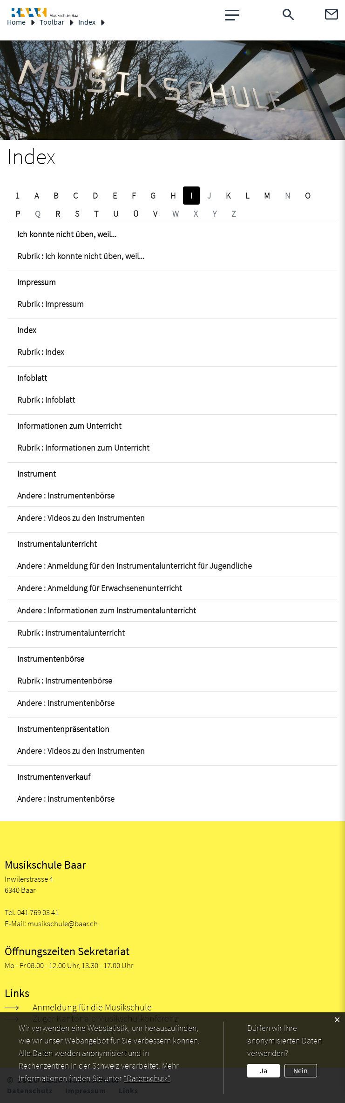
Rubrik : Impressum (50, 304)
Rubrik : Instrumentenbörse (64, 680)
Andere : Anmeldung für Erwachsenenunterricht (99, 588)
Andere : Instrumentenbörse (66, 495)
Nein (300, 1070)
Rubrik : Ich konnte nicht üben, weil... (80, 256)
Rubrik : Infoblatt (46, 399)
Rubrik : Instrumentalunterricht (71, 632)
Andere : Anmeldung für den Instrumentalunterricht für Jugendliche (134, 565)
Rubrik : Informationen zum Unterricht (83, 447)
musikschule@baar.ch (62, 923)
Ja (263, 1070)
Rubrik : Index (40, 351)
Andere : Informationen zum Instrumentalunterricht (106, 610)
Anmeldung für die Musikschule (92, 1007)
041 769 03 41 (38, 912)
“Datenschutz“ (147, 1078)
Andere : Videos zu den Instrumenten (81, 517)
